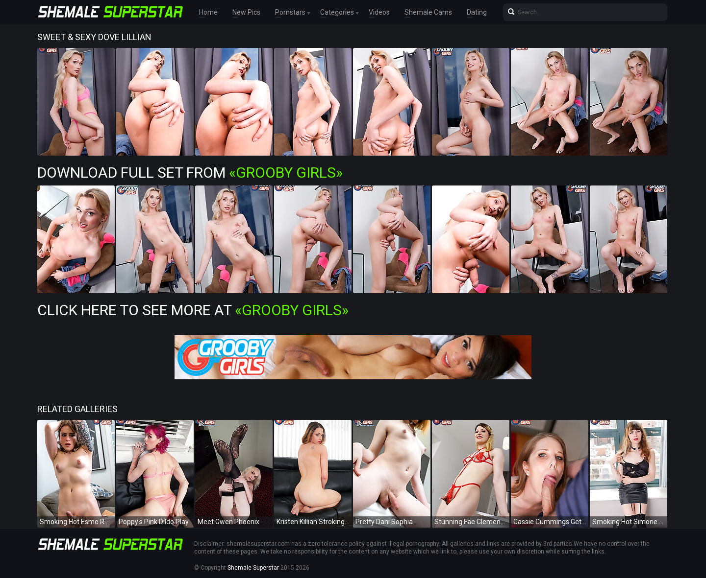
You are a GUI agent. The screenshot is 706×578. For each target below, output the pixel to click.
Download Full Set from (190, 172)
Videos (379, 12)
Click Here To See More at (193, 310)
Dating (477, 12)
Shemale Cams (428, 12)
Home (208, 12)
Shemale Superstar (253, 567)
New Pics (246, 12)
